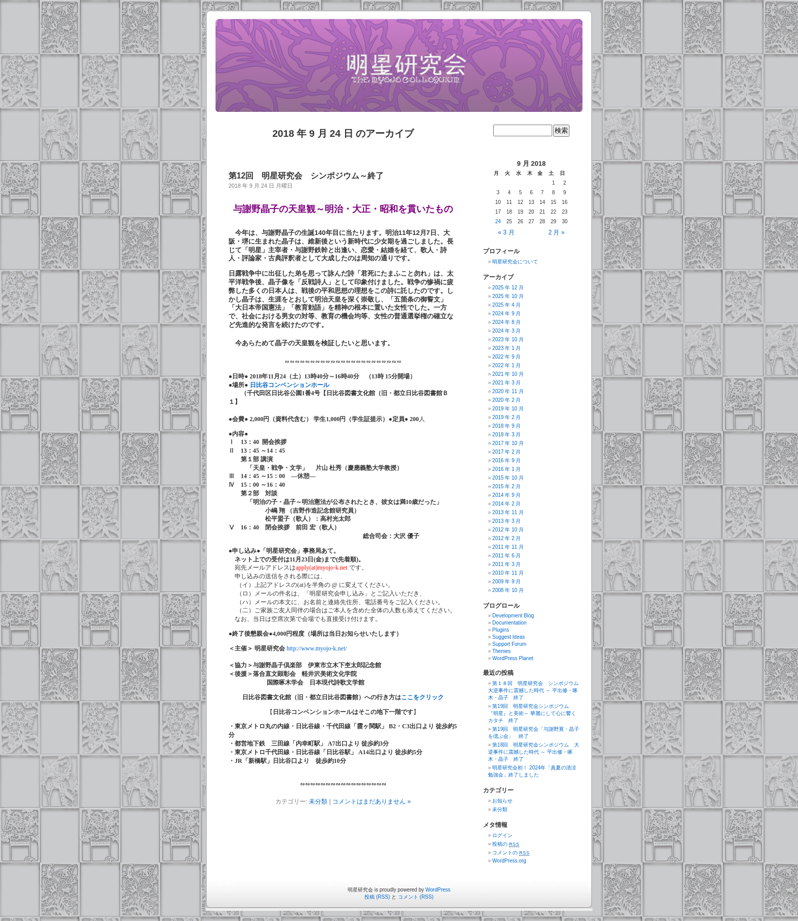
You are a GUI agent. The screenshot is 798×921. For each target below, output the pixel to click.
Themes (501, 651)
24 (498, 221)
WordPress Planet (512, 658)
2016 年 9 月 (506, 460)
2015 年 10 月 (508, 478)
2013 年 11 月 (508, 512)
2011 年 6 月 (506, 555)
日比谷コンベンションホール (289, 385)
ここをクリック (422, 697)
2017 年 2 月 (506, 452)
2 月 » (556, 232)
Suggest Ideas (508, 637)
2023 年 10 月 (508, 339)
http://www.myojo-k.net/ (317, 648)
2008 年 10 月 (508, 590)
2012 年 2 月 (506, 538)
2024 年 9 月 (506, 313)
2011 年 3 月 (506, 564)
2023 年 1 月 (506, 348)
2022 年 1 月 (506, 365)
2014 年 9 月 (506, 495)
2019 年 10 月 (508, 408)
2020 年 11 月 (508, 391)
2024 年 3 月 (506, 331)
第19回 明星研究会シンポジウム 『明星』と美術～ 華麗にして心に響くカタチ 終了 (532, 713)
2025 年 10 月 (508, 296)
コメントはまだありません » (371, 801)
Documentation (509, 623)
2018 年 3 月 (506, 434)
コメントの (510, 852)
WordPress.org (509, 861)
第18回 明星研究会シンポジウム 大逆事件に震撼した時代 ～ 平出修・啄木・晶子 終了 (533, 752)
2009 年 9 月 (506, 581)
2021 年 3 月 (506, 382)
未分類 (318, 801)
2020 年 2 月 (506, 400)
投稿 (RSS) (377, 897)
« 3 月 (506, 232)
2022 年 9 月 (506, 357)
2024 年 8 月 (506, 322)
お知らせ (502, 801)
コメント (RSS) (416, 897)
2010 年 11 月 (508, 573)
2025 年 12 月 (508, 287)
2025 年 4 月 (506, 305)
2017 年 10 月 (508, 443)
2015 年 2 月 (506, 486)
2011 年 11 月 (508, 547)
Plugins (500, 630)
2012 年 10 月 (508, 529)
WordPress (437, 890)
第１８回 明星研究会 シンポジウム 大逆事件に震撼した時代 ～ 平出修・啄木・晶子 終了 (536, 690)
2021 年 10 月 (508, 374)
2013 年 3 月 (506, 521)
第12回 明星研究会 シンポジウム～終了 (306, 175)
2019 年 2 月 (506, 417)
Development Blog (513, 615)
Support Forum (509, 644)
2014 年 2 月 (506, 504)
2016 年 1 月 (506, 469)
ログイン (502, 835)
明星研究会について (515, 261)
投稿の (505, 844)
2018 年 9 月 (506, 426)
